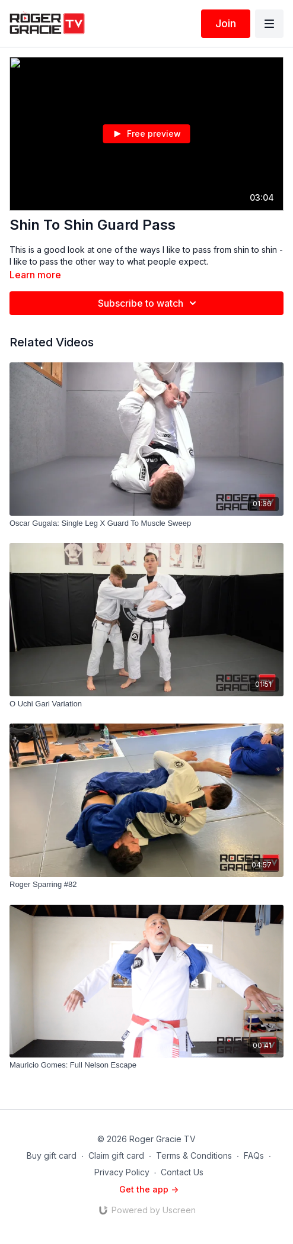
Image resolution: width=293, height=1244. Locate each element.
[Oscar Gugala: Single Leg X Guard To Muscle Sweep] (146, 523)
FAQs (254, 1155)
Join (225, 23)
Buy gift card (52, 1155)
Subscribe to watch (149, 303)
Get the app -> (149, 1189)
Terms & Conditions (194, 1155)
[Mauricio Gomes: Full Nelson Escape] (146, 1065)
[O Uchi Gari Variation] (146, 704)
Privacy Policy (121, 1172)
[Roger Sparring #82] (146, 885)
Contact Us (182, 1172)
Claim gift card (116, 1155)
